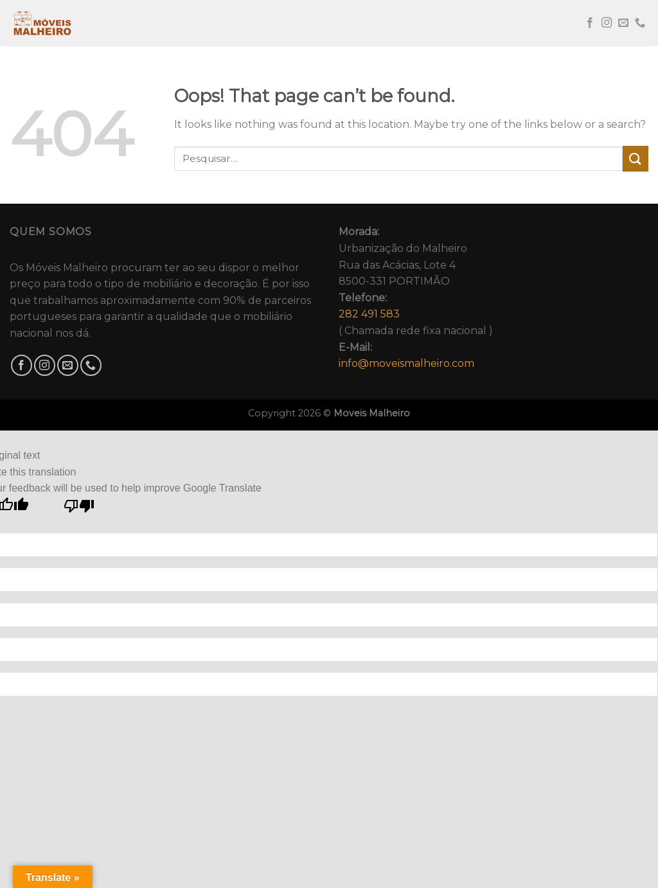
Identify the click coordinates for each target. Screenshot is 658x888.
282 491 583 (369, 314)
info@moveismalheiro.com (406, 363)
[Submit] (635, 158)
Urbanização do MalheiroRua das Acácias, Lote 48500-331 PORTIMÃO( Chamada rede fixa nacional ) (416, 297)
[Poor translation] (79, 509)
